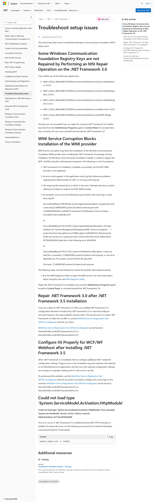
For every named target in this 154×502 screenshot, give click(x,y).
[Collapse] (31, 17)
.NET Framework (61, 19)
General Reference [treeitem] (12, 137)
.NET (49, 19)
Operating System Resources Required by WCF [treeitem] (16, 87)
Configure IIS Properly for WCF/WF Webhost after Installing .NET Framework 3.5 (136, 50)
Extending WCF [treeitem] (11, 72)
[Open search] (142, 3)
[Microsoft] (4, 3)
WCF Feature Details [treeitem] (13, 67)
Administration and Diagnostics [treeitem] (17, 81)
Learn (41, 19)
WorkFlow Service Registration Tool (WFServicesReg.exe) (63, 327)
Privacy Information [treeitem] (12, 142)
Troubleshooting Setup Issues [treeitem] (16, 93)
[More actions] (113, 19)
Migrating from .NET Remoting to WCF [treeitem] (18, 100)
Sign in (148, 3)
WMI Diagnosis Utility (75, 279)
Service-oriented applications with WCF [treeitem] (18, 30)
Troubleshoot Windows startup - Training (54, 466)
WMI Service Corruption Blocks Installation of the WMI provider (135, 37)
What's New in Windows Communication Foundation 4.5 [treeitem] (17, 37)
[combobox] (17, 22)
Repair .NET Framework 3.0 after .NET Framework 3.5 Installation (135, 43)
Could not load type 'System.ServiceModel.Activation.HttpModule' (136, 58)
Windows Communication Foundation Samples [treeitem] (15, 123)
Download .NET (143, 10)
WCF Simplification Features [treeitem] (16, 43)
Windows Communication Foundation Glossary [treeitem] (15, 131)
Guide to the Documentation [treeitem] (16, 48)
